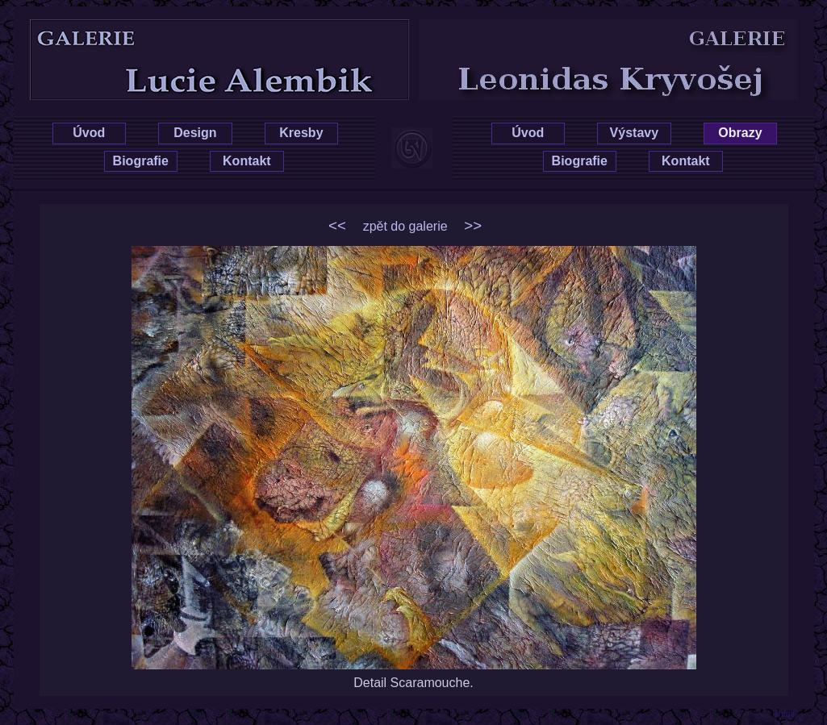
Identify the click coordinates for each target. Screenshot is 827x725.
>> (473, 225)
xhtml (785, 714)
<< (337, 225)
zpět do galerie (405, 226)
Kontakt (247, 161)
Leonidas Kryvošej (633, 33)
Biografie (141, 161)
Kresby (301, 133)
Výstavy (634, 133)
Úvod (89, 133)
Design (194, 133)
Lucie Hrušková (194, 33)
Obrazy (740, 133)
